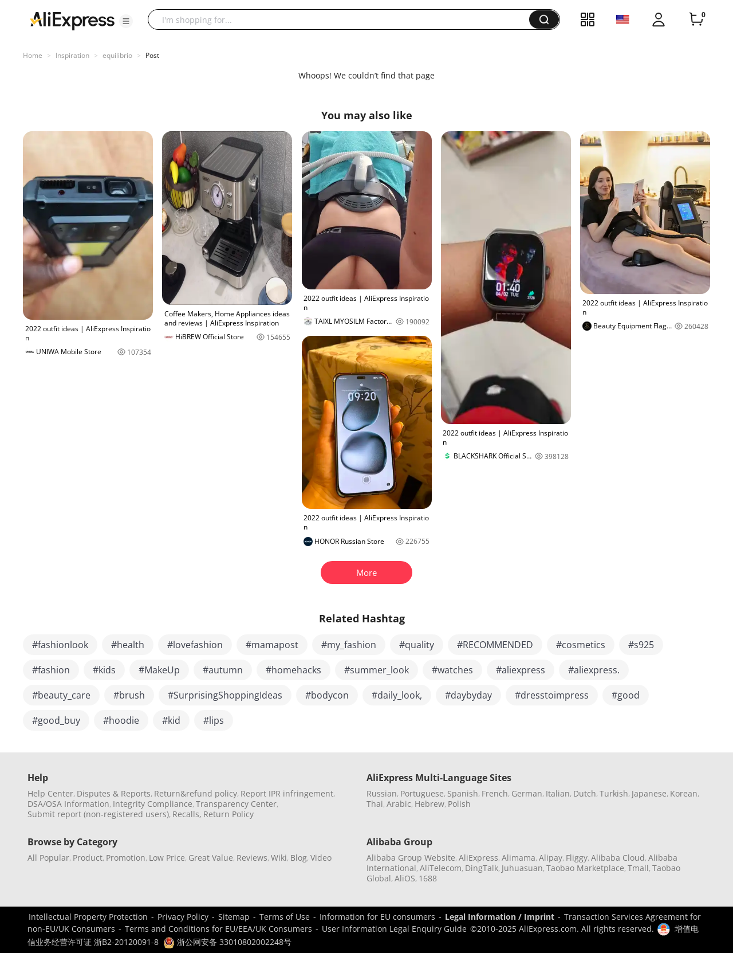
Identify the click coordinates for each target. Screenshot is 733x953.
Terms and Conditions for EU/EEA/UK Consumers (218, 928)
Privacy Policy (182, 916)
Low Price (167, 857)
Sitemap (234, 916)
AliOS (405, 878)
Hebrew (429, 803)
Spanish (462, 793)
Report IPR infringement (287, 793)
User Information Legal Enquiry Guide (394, 928)
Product (88, 857)
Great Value (210, 857)
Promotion (125, 857)
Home (32, 55)
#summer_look (376, 670)
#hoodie (121, 720)
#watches (452, 670)
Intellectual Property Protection (88, 916)
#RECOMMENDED (495, 644)
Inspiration (72, 55)
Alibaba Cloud (618, 857)
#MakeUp (159, 670)
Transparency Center (236, 803)
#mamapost (272, 644)
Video (321, 857)
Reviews (252, 857)
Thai (374, 803)
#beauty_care (61, 695)
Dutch (584, 793)
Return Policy (228, 814)
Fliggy (577, 857)
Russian (381, 793)
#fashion (51, 670)
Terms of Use (284, 916)
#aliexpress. (594, 670)
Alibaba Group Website (410, 857)
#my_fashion (348, 644)
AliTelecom (441, 867)
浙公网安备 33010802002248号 (227, 941)
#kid (171, 720)
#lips (213, 720)
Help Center (50, 793)
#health (127, 644)
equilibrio (117, 55)
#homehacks (293, 670)
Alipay (550, 857)
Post (152, 55)
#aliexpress (520, 670)
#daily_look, (397, 695)
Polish (459, 803)
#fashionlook (60, 644)
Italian (558, 793)
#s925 (641, 644)
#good (626, 695)
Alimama (518, 857)
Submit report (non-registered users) (98, 814)
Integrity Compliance (152, 803)
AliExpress (478, 857)
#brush (129, 695)
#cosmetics (580, 644)
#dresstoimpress (552, 695)
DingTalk (481, 867)
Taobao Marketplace (585, 867)
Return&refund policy (195, 793)
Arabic (399, 803)
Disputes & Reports (114, 793)
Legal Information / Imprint (499, 916)
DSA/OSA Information (68, 803)
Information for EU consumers (377, 916)
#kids (104, 670)
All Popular (48, 857)
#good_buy (56, 720)
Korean (683, 793)
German (526, 793)
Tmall (638, 867)
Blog (298, 857)
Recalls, (187, 814)
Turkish (614, 793)
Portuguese (422, 793)
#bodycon (327, 695)
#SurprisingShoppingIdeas (225, 695)
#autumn (223, 670)
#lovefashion (195, 644)
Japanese (649, 793)
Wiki (279, 857)
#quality (416, 644)
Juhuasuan (522, 867)
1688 (428, 878)
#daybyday (468, 695)
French (495, 793)
